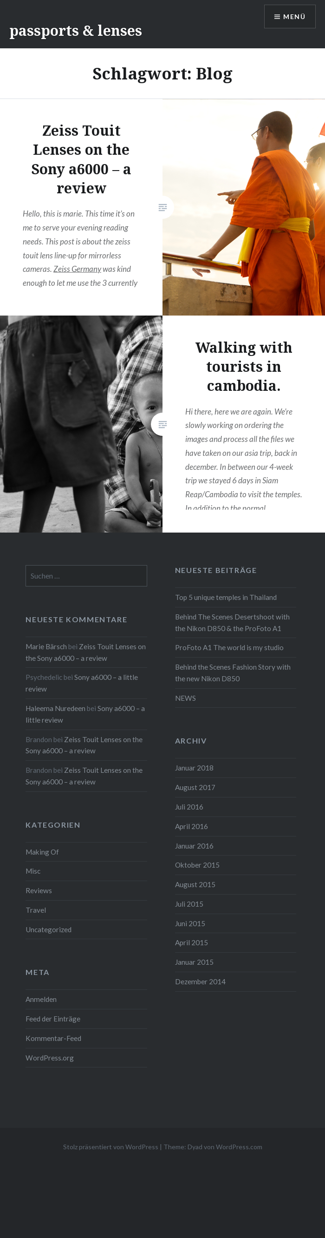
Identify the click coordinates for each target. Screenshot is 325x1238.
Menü (294, 16)
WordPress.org (50, 1058)
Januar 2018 (194, 768)
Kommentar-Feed (53, 1038)
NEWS (185, 698)
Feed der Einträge (53, 1018)
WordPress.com (239, 1147)
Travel (36, 910)
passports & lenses (75, 30)
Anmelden (41, 999)
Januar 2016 (194, 846)
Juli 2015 (189, 904)
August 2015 (195, 884)
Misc (33, 871)
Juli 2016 (189, 807)
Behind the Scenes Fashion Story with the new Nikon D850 (233, 673)
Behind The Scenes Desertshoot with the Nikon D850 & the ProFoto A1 (232, 622)
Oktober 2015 (197, 865)
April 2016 (191, 826)
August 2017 (195, 787)
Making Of (42, 852)
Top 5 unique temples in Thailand (226, 597)
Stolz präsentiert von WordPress (110, 1147)
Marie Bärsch (46, 646)
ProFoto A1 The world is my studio (229, 647)
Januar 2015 (194, 962)
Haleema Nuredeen (55, 708)
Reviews (39, 890)
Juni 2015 (190, 923)
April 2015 (191, 942)
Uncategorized (49, 929)
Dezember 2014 (200, 981)
